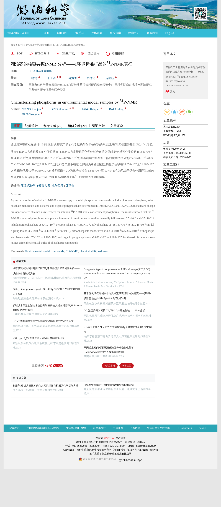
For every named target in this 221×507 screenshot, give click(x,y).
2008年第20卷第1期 (40, 45)
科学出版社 (99, 428)
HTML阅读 (42, 53)
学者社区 (126, 365)
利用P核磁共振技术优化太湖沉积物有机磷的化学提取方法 (45, 385)
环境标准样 (28, 185)
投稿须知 (96, 32)
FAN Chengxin (31, 114)
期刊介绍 (62, 32)
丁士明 (51, 78)
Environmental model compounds (44, 251)
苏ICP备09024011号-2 (130, 460)
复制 (172, 91)
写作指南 (115, 32)
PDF (19, 53)
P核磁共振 (43, 185)
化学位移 (57, 185)
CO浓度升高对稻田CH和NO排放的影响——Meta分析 (114, 310)
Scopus (202, 428)
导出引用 (93, 53)
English (169, 32)
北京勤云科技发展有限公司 (117, 453)
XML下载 (68, 53)
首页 (47, 32)
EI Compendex (184, 428)
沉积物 (69, 185)
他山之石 (134, 32)
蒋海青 (72, 78)
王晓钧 (33, 78)
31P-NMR (72, 251)
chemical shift (88, 251)
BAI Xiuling (116, 109)
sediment (103, 251)
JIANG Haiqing (90, 109)
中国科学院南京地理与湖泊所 (43, 428)
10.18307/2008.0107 (40, 70)
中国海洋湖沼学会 (76, 428)
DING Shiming (59, 109)
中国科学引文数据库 (158, 428)
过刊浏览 (23, 45)
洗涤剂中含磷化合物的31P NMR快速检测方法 (109, 385)
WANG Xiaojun (31, 109)
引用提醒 (118, 53)
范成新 (109, 78)
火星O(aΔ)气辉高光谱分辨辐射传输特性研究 (38, 338)
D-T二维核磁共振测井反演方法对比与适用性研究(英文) (43, 321)
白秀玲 (91, 78)
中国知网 (118, 428)
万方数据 (135, 428)
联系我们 (152, 32)
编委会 (79, 32)
